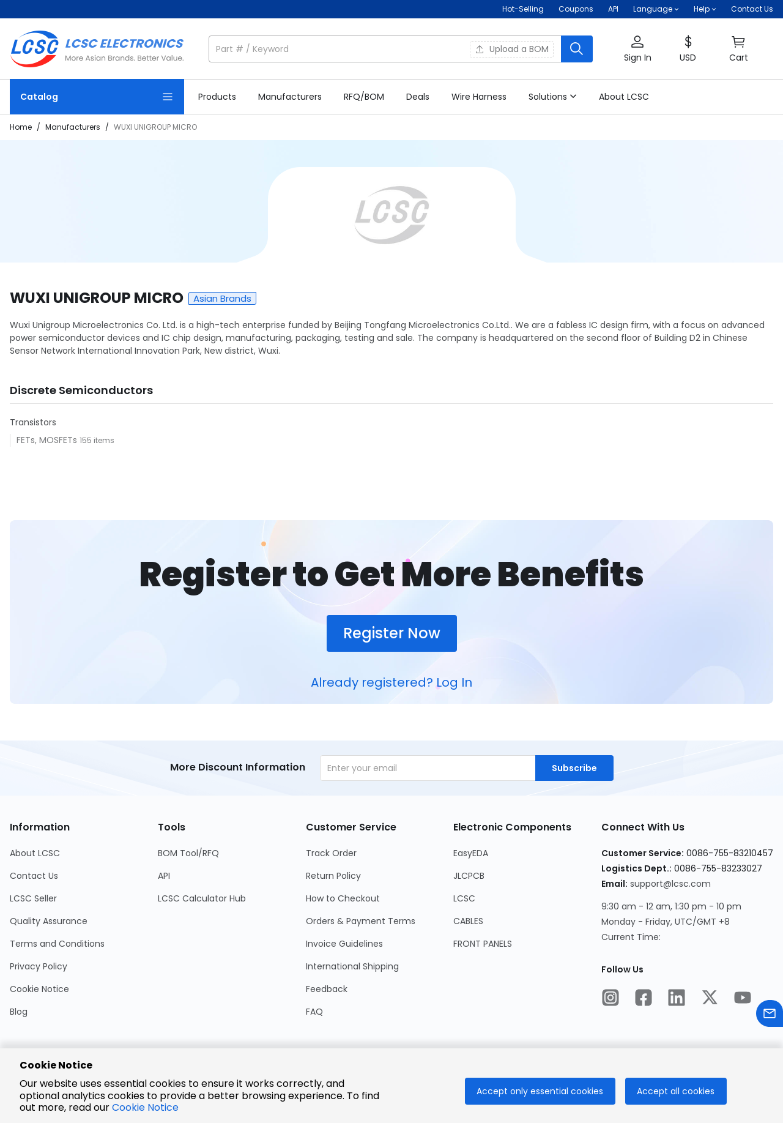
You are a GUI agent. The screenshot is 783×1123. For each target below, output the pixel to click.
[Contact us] (769, 1015)
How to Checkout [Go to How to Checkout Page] (343, 898)
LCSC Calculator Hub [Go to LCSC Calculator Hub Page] (202, 898)
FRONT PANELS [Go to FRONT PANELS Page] (482, 944)
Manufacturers (72, 127)
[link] (217, 96)
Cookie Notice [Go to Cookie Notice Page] (39, 989)
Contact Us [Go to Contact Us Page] (34, 876)
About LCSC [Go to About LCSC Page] (35, 853)
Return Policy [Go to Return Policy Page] (333, 876)
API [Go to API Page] (164, 876)
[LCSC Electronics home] (97, 49)
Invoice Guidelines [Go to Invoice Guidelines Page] (344, 944)
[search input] (386, 49)
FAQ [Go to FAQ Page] (314, 1011)
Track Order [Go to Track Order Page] (331, 853)
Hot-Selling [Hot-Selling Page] (523, 9)
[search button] (577, 48)
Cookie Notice (145, 1107)
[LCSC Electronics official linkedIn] (676, 999)
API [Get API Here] (613, 9)
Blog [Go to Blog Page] (19, 1011)
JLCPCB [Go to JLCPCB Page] (468, 876)
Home (21, 127)
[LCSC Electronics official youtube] (742, 999)
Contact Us (752, 9)
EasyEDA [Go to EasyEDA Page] (470, 853)
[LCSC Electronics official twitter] (709, 999)
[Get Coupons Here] (575, 9)
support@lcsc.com (670, 884)
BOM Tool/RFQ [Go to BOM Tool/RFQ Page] (188, 853)
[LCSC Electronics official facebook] (643, 999)
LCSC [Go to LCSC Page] (464, 898)
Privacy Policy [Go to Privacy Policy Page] (38, 966)
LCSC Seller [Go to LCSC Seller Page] (33, 898)
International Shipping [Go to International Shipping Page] (352, 966)
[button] (656, 9)
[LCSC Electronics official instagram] (610, 999)
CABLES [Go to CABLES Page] (468, 921)
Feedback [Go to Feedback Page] (326, 989)
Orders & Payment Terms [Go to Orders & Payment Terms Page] (360, 921)
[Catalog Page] (97, 97)
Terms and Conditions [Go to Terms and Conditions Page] (57, 944)
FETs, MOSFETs (48, 440)
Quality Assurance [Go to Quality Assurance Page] (48, 921)
